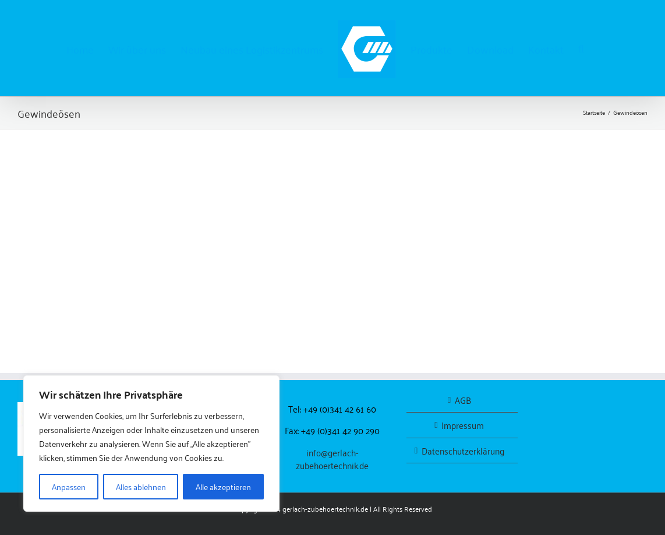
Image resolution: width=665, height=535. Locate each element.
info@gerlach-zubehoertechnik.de (332, 459)
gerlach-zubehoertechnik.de (325, 508)
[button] (581, 48)
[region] (151, 443)
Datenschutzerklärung (463, 450)
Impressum (462, 425)
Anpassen (69, 486)
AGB (463, 400)
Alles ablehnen (141, 486)
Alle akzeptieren (223, 486)
